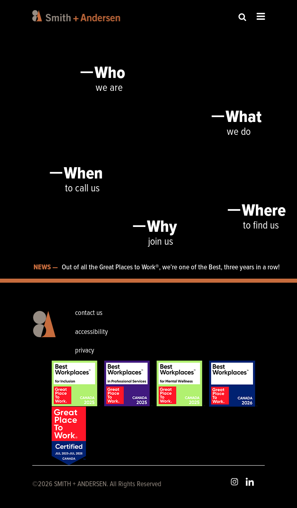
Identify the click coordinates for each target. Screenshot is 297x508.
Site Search (242, 17)
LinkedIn (250, 482)
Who (109, 73)
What (243, 117)
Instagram (234, 482)
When (83, 174)
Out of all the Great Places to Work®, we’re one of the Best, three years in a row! (171, 267)
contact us (88, 313)
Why (162, 227)
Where (264, 211)
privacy (84, 350)
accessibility (91, 332)
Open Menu (261, 16)
